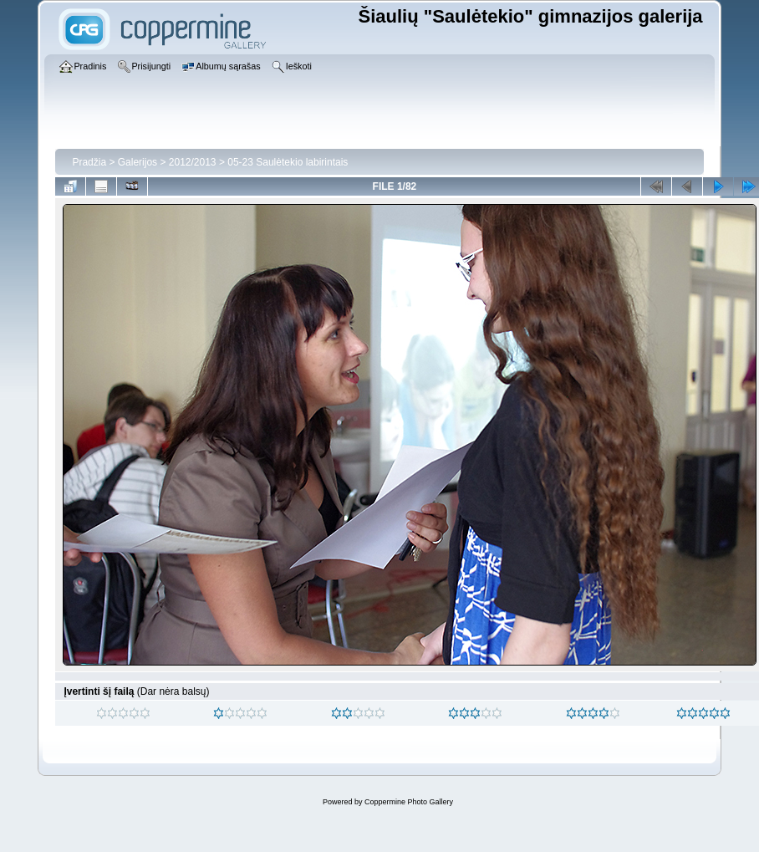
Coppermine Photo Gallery (408, 802)
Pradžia (89, 162)
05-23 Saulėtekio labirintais (287, 162)
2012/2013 (192, 162)
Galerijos (137, 162)
